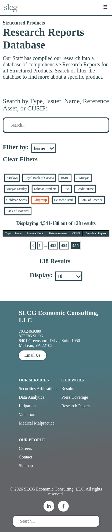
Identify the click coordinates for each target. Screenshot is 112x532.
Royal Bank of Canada (39, 178)
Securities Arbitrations (38, 388)
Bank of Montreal (17, 211)
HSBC (65, 178)
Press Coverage (75, 397)
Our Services (34, 380)
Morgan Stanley (16, 189)
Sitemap (26, 465)
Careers (25, 448)
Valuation (27, 414)
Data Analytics (31, 397)
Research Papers (76, 406)
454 (64, 245)
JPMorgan (82, 178)
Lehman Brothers (45, 189)
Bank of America (92, 200)
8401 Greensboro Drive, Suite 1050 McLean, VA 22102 (49, 343)
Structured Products (24, 23)
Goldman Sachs (16, 200)
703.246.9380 (30, 331)
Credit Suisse (85, 189)
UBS (66, 189)
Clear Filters (20, 159)
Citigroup (40, 200)
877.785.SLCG (31, 336)
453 (53, 245)
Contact (25, 457)
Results (68, 388)
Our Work (73, 380)
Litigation (27, 406)
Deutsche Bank (64, 200)
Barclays (11, 178)
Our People (32, 440)
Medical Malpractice (37, 423)
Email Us (32, 355)
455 (75, 245)
